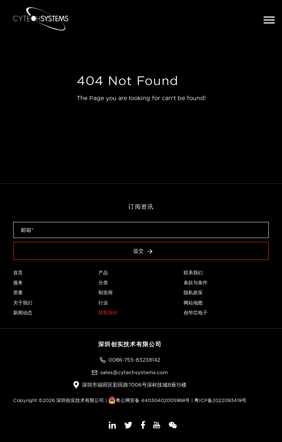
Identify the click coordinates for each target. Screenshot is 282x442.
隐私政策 (193, 292)
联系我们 (193, 272)
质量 (18, 292)
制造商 (105, 292)
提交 (143, 251)
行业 (103, 302)
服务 (18, 282)
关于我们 (22, 302)
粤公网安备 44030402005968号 (149, 400)
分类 (103, 282)
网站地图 (193, 302)
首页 (18, 272)
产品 (103, 272)
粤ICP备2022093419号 (220, 400)
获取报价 (108, 312)
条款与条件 (195, 282)
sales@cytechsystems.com (134, 372)
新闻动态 (22, 312)
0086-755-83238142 (134, 360)
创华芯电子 (195, 312)
